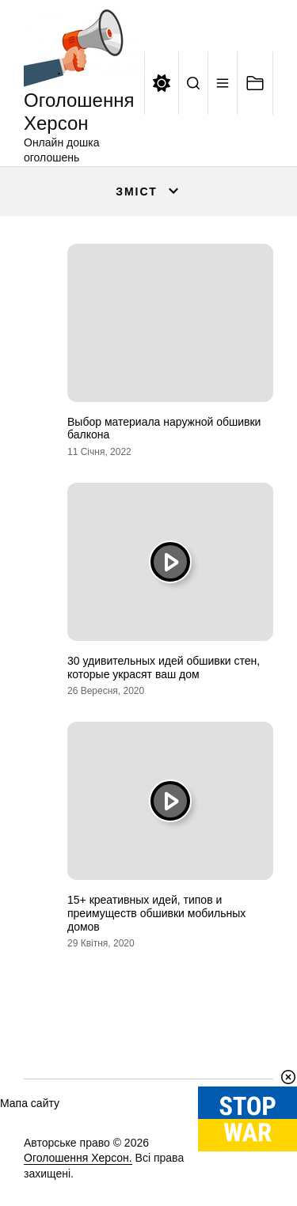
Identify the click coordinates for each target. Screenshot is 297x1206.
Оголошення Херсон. (78, 1157)
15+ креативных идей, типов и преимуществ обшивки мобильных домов (156, 913)
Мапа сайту (29, 1103)
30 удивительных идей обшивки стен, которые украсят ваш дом (163, 667)
